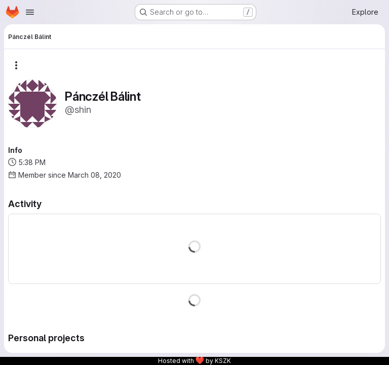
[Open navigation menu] (30, 12)
